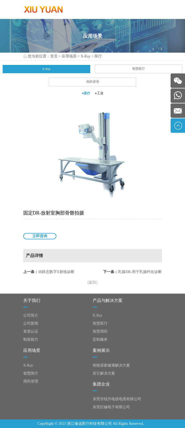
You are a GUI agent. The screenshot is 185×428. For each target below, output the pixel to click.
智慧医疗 (138, 69)
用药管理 (92, 82)
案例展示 (101, 350)
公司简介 (30, 315)
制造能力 (30, 339)
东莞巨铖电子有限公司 (111, 407)
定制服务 (100, 339)
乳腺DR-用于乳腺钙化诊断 (140, 272)
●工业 (99, 93)
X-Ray (85, 56)
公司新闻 (30, 323)
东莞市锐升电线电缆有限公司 (117, 399)
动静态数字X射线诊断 (56, 272)
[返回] (92, 283)
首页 (54, 56)
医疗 (98, 56)
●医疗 (86, 93)
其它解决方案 (104, 373)
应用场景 (69, 56)
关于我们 (31, 300)
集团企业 (101, 384)
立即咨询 (39, 236)
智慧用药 (100, 331)
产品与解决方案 (108, 300)
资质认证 (30, 331)
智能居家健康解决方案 (111, 365)
